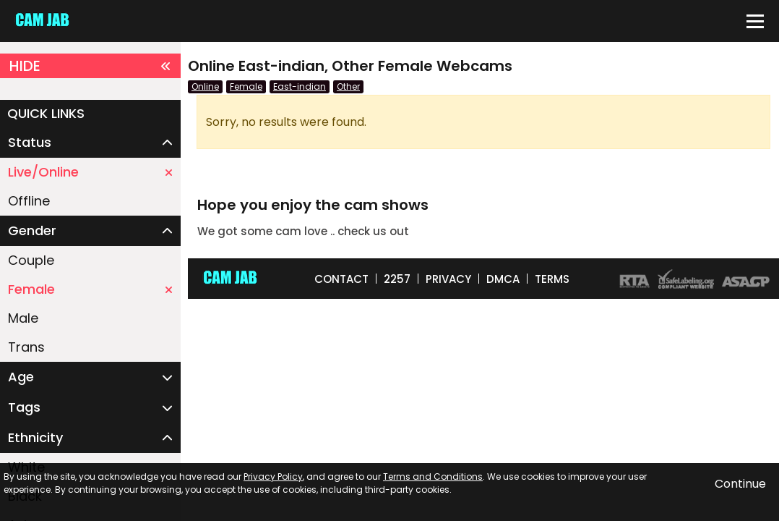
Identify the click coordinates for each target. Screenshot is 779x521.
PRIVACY (448, 279)
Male (23, 318)
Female (90, 289)
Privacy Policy (273, 476)
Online (205, 86)
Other (348, 86)
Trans (26, 347)
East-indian (299, 86)
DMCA (503, 279)
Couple (31, 260)
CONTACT (341, 279)
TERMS (552, 279)
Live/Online (90, 172)
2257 (397, 279)
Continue (740, 483)
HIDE (90, 66)
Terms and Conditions (433, 476)
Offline (29, 201)
